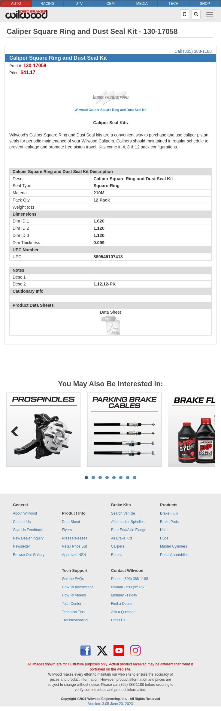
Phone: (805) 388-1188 (129, 579)
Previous (15, 430)
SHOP (205, 3)
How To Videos (74, 595)
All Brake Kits (121, 538)
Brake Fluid (169, 513)
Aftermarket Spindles (127, 522)
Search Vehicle (123, 513)
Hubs (164, 538)
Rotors (116, 555)
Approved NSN (74, 555)
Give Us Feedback (28, 530)
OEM (110, 3)
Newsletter (21, 546)
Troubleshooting (75, 620)
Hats (164, 530)
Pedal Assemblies (174, 555)
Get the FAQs (73, 579)
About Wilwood (25, 513)
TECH (173, 3)
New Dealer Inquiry (28, 538)
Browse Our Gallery (28, 555)
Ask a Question (123, 612)
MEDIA (142, 3)
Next (206, 430)
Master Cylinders (173, 546)
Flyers (67, 530)
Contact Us (22, 522)
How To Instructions (77, 587)
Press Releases (74, 538)
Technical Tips (73, 612)
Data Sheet (71, 522)
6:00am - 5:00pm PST (128, 587)
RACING (48, 3)
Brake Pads (169, 522)
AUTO (16, 3)
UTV (79, 3)
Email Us (118, 620)
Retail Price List (74, 546)
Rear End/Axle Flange (128, 530)
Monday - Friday (124, 595)
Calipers (117, 546)
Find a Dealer (122, 604)
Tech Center (71, 604)
